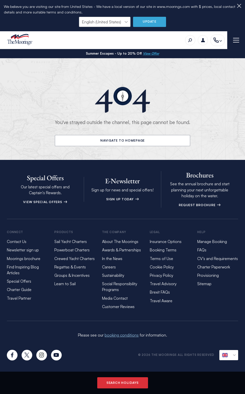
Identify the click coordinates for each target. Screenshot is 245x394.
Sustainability (113, 275)
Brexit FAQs (160, 292)
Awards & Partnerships (121, 249)
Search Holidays (122, 383)
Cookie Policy (162, 266)
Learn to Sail (65, 283)
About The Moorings (120, 241)
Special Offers (19, 281)
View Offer (151, 53)
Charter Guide (19, 289)
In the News (112, 258)
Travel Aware (161, 300)
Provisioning (208, 275)
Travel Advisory (163, 283)
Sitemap (204, 283)
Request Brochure (200, 205)
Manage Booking (212, 241)
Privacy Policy (161, 275)
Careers (109, 266)
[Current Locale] (228, 355)
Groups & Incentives (72, 275)
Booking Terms (163, 249)
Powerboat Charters (72, 249)
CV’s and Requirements (217, 258)
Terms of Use (161, 258)
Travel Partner (19, 298)
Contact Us (16, 241)
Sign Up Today (122, 199)
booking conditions (122, 335)
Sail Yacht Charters (70, 241)
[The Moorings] (21, 40)
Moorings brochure (23, 258)
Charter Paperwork (213, 266)
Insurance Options (166, 241)
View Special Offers (45, 202)
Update (149, 21)
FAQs (201, 249)
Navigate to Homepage (122, 140)
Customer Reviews (118, 306)
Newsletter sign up (23, 249)
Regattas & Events (70, 266)
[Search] (190, 40)
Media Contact (115, 298)
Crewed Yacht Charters (74, 258)
